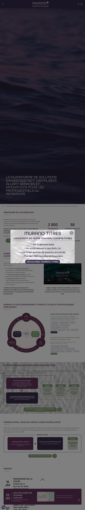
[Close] (71, 233)
